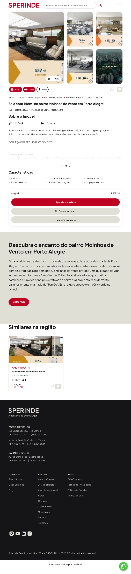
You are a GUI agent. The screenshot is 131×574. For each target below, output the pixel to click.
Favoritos (43, 522)
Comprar (42, 501)
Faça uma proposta (65, 220)
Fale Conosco (75, 479)
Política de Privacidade (79, 484)
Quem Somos (16, 479)
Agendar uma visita (66, 202)
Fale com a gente (65, 211)
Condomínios (45, 506)
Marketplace (44, 512)
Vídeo (29, 89)
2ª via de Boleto (46, 484)
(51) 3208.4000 (39, 434)
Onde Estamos (16, 484)
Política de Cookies (77, 490)
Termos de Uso (75, 495)
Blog (11, 490)
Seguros (42, 517)
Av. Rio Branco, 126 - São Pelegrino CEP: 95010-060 (26, 457)
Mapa (42, 89)
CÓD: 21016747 (21, 368)
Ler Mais (65, 166)
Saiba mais (19, 301)
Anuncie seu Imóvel (48, 490)
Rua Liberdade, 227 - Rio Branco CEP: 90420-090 (25, 431)
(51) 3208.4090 (38, 444)
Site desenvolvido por (65, 564)
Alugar (41, 495)
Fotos (15, 89)
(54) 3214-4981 (38, 460)
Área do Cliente (46, 479)
